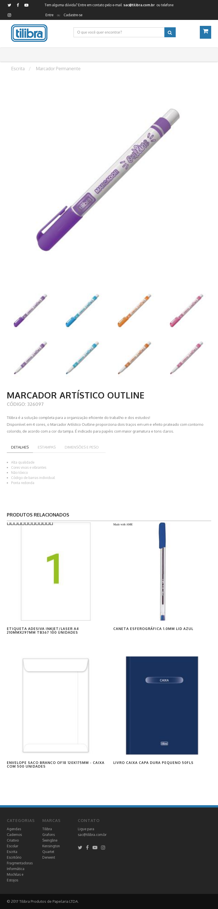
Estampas (47, 447)
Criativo (13, 840)
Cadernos (14, 834)
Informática (15, 869)
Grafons (48, 834)
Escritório (14, 857)
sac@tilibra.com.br (92, 834)
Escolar (12, 846)
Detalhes (20, 447)
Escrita (12, 852)
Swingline (49, 840)
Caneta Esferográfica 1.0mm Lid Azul (153, 629)
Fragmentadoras (20, 863)
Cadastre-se (73, 15)
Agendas (14, 829)
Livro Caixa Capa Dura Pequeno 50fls (153, 763)
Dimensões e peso (82, 447)
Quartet (48, 852)
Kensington (51, 846)
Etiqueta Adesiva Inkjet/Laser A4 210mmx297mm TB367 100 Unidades (43, 631)
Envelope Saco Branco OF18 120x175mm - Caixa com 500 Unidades (55, 764)
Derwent (48, 857)
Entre (49, 15)
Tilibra (47, 829)
